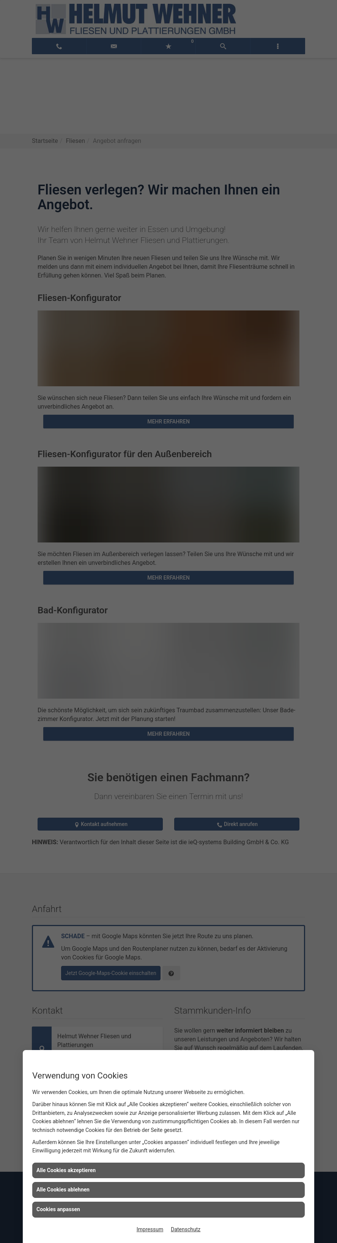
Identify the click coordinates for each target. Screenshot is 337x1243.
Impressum (150, 1229)
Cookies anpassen (58, 1209)
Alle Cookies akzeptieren (66, 1170)
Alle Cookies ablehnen (63, 1190)
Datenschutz (185, 1229)
